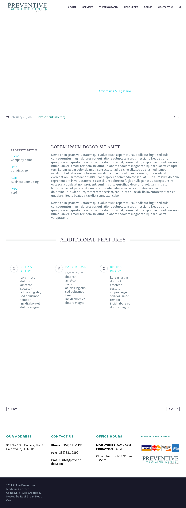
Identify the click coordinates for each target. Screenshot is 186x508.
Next (174, 409)
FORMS (148, 7)
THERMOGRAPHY (108, 7)
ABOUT (72, 7)
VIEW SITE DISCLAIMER (156, 436)
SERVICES (87, 7)
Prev (12, 409)
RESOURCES (131, 7)
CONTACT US (166, 7)
